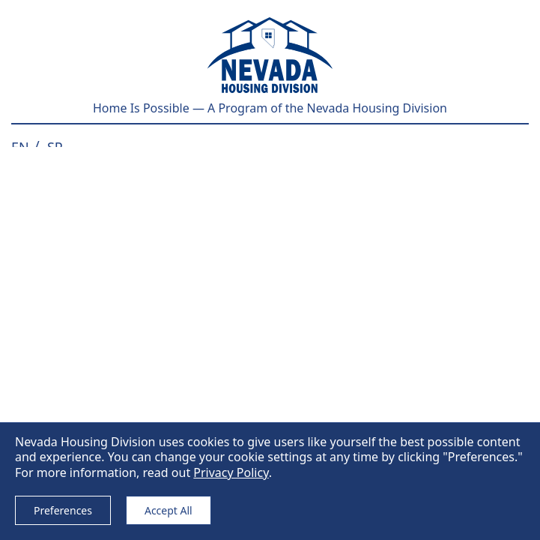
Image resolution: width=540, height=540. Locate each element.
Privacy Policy (230, 472)
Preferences (63, 510)
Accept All (168, 510)
